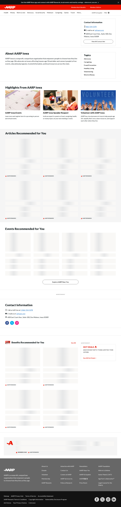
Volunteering (88, 71)
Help (105, 12)
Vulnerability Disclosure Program (56, 499)
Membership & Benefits (78, 7)
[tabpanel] (104, 13)
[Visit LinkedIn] (114, 499)
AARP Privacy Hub (17, 496)
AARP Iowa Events (13, 113)
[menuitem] (6, 13)
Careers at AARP (65, 474)
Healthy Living (89, 68)
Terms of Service (30, 496)
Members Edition (95, 7)
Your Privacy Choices (20, 503)
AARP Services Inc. (66, 479)
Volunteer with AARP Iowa (93, 113)
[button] (111, 9)
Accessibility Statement (45, 496)
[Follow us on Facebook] (7, 323)
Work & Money (89, 75)
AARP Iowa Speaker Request (55, 113)
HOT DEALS (88, 347)
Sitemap (6, 496)
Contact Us (64, 470)
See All (73, 343)
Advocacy (87, 59)
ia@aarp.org (99, 30)
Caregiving (88, 62)
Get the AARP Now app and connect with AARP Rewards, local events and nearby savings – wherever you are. (59, 2)
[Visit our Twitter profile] (12, 323)
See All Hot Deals (89, 358)
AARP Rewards (47, 483)
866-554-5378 (91, 27)
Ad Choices (7, 503)
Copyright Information (36, 499)
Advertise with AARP (67, 466)
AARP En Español (97, 13)
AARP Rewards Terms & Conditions (15, 499)
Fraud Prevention (90, 65)
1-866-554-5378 (27, 310)
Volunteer (45, 474)
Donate (44, 470)
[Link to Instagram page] (17, 323)
